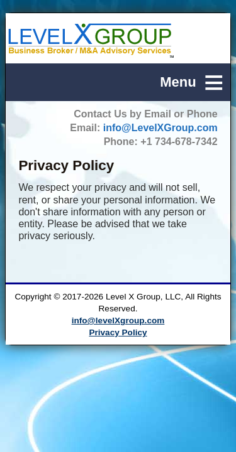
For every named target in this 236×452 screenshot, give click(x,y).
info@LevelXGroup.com (160, 127)
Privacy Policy (118, 332)
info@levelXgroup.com (118, 320)
